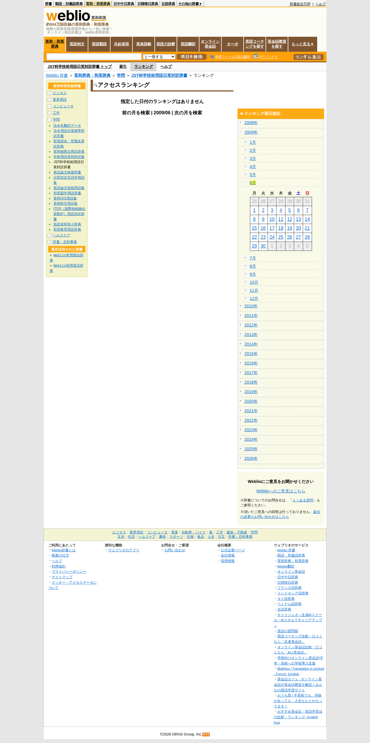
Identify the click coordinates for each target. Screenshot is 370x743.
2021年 (251, 410)
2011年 (251, 315)
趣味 (162, 536)
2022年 (251, 420)
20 (298, 228)
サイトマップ (62, 577)
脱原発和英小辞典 (67, 224)
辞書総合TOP (300, 4)
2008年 (251, 122)
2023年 (251, 429)
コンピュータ (63, 106)
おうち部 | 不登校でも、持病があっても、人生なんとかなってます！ (298, 700)
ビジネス (60, 93)
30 (263, 246)
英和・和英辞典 (98, 3)
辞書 (48, 3)
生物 (190, 536)
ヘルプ (320, 4)
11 (280, 219)
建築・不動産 (237, 532)
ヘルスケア (61, 235)
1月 (253, 142)
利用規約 (59, 566)
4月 (253, 166)
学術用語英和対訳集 (69, 157)
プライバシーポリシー (69, 571)
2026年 (251, 458)
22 (254, 237)
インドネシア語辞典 (293, 593)
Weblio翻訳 (285, 566)
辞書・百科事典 (65, 242)
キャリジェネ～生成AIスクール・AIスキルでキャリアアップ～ (298, 620)
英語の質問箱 (287, 631)
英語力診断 (165, 44)
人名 (211, 536)
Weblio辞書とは (64, 550)
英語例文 (77, 44)
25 (280, 237)
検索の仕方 (60, 555)
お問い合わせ (175, 550)
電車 (174, 532)
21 (307, 228)
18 (280, 228)
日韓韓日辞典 (147, 3)
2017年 (251, 372)
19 (289, 228)
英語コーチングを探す (254, 43)
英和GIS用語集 (65, 198)
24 (272, 237)
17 (272, 228)
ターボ (232, 44)
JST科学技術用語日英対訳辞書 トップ (80, 66)
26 (289, 237)
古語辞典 (168, 3)
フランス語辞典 (289, 587)
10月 (254, 282)
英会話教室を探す (277, 43)
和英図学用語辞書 (67, 193)
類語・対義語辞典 (69, 3)
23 (263, 237)
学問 (121, 75)
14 (307, 219)
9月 (253, 274)
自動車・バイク (194, 532)
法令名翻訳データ (67, 126)
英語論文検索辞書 (67, 172)
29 (254, 246)
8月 (253, 266)
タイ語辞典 (286, 598)
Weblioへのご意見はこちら (280, 491)
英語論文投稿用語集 (69, 188)
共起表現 (121, 44)
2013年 (251, 334)
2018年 (251, 382)
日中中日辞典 (123, 3)
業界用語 (60, 100)
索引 (123, 66)
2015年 (251, 353)
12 (289, 219)
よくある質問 (302, 500)
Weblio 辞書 (57, 75)
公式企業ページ (233, 550)
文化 (120, 536)
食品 (200, 536)
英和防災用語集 (65, 203)
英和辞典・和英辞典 (92, 75)
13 (298, 219)
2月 (253, 150)
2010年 (251, 306)
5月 (253, 174)
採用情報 (228, 561)
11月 (254, 290)
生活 (131, 536)
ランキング (143, 66)
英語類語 (99, 44)
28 (307, 237)
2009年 (251, 132)
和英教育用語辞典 (67, 229)
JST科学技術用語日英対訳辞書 (159, 75)
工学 (56, 113)
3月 (253, 158)
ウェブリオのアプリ (123, 550)
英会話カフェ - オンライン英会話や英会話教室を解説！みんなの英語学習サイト (298, 684)
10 (272, 219)
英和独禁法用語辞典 (69, 152)
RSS (206, 734)
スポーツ (176, 536)
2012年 (251, 325)
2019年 (251, 391)
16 (263, 228)
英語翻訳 (188, 44)
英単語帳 (143, 44)
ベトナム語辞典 (289, 604)
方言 (221, 536)
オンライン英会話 (210, 43)
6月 (253, 182)
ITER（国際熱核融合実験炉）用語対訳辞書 (69, 214)
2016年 (251, 363)
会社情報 (228, 555)
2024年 (251, 439)
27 (298, 237)
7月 (253, 258)
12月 (254, 298)
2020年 (251, 401)
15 (254, 228)
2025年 (251, 449)
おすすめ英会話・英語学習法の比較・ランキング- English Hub (298, 717)
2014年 (251, 344)
